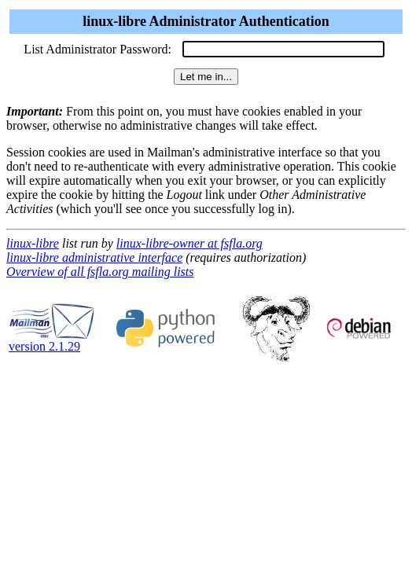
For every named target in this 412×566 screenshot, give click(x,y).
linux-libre (32, 243)
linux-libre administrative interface (94, 257)
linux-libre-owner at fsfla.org (189, 243)
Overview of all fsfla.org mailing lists (100, 271)
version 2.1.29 (52, 341)
